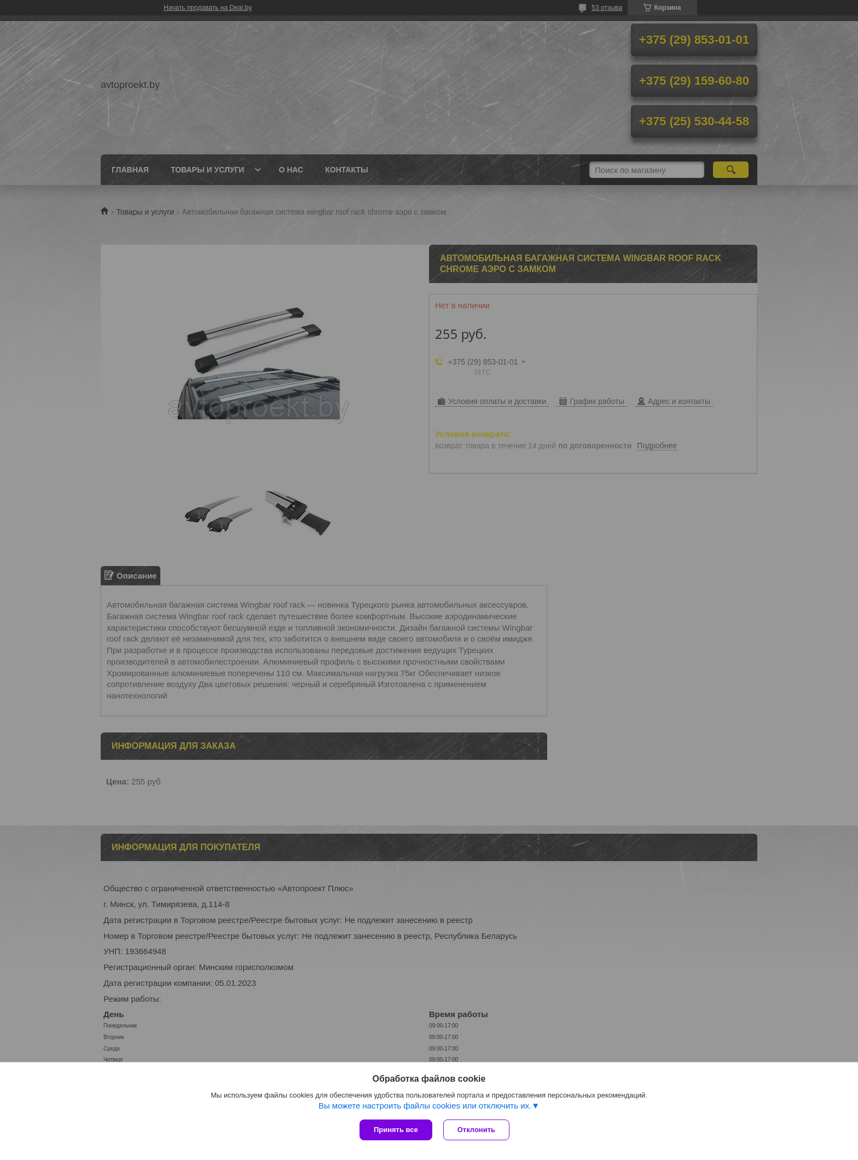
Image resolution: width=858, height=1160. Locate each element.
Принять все (396, 1130)
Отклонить (476, 1130)
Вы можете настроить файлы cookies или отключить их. (424, 1105)
